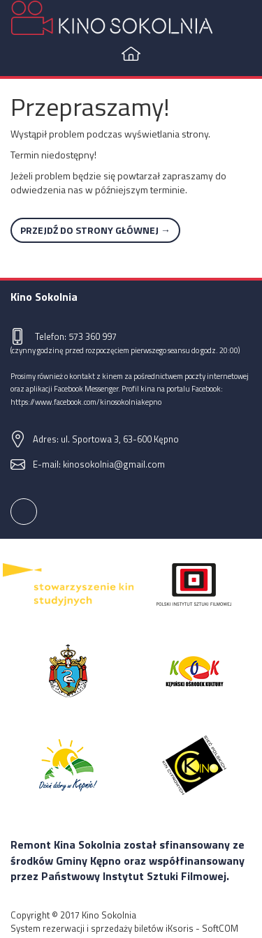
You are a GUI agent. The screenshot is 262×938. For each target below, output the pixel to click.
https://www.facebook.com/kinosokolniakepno (85, 402)
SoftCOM (220, 928)
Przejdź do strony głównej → (95, 230)
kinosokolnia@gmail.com (114, 464)
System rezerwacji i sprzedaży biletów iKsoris (102, 928)
